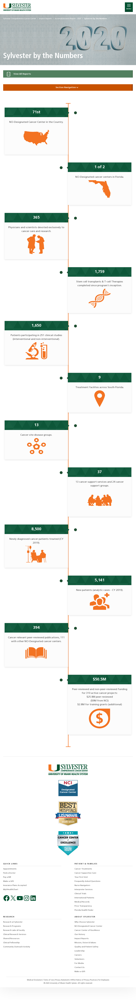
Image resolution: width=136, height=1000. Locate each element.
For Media (79, 976)
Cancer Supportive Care (85, 886)
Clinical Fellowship (11, 956)
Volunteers (79, 972)
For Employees (103, 993)
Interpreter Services (84, 902)
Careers (78, 968)
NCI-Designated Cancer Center (88, 939)
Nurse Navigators (82, 898)
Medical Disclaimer (34, 993)
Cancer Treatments (83, 882)
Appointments (10, 882)
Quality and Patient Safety (86, 960)
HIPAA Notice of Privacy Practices (84, 993)
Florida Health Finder (84, 923)
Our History (80, 947)
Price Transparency (83, 919)
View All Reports (18, 74)
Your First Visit (81, 890)
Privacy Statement (62, 993)
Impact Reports (82, 951)
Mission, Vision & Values (85, 956)
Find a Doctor (9, 886)
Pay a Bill (7, 890)
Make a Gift (8, 894)
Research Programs (12, 939)
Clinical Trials (80, 907)
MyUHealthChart (10, 902)
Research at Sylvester (13, 935)
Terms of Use (48, 993)
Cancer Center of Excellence (87, 943)
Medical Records (82, 915)
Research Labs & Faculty (14, 943)
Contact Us (80, 980)
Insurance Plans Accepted (15, 898)
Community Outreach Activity (16, 960)
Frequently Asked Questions (87, 894)
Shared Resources (11, 951)
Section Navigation (68, 87)
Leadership (80, 964)
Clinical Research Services (14, 947)
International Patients (84, 911)
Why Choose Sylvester (85, 935)
